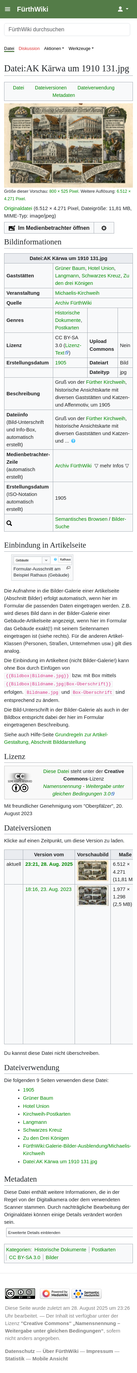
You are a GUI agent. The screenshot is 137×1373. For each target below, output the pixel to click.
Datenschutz (20, 1351)
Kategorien (18, 1249)
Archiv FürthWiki (73, 303)
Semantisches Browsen (81, 519)
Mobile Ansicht (50, 1358)
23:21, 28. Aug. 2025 (49, 864)
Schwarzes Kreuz (101, 275)
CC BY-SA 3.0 (24, 1257)
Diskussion (29, 48)
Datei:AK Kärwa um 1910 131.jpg (60, 1161)
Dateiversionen (50, 87)
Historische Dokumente (60, 1249)
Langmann (67, 275)
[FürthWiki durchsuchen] (67, 29)
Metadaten (63, 95)
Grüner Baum (70, 268)
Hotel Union (101, 268)
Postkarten (67, 327)
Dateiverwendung (96, 87)
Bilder (52, 1257)
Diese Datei (56, 771)
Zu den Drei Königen (46, 1138)
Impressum (99, 1351)
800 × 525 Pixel (63, 191)
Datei (9, 48)
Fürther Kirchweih (105, 382)
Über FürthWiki (60, 1351)
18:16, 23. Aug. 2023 (48, 889)
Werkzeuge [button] (79, 48)
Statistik (15, 1358)
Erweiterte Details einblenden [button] (34, 1232)
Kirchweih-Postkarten (47, 1114)
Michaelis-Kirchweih (77, 293)
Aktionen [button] (52, 48)
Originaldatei (18, 208)
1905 (60, 362)
